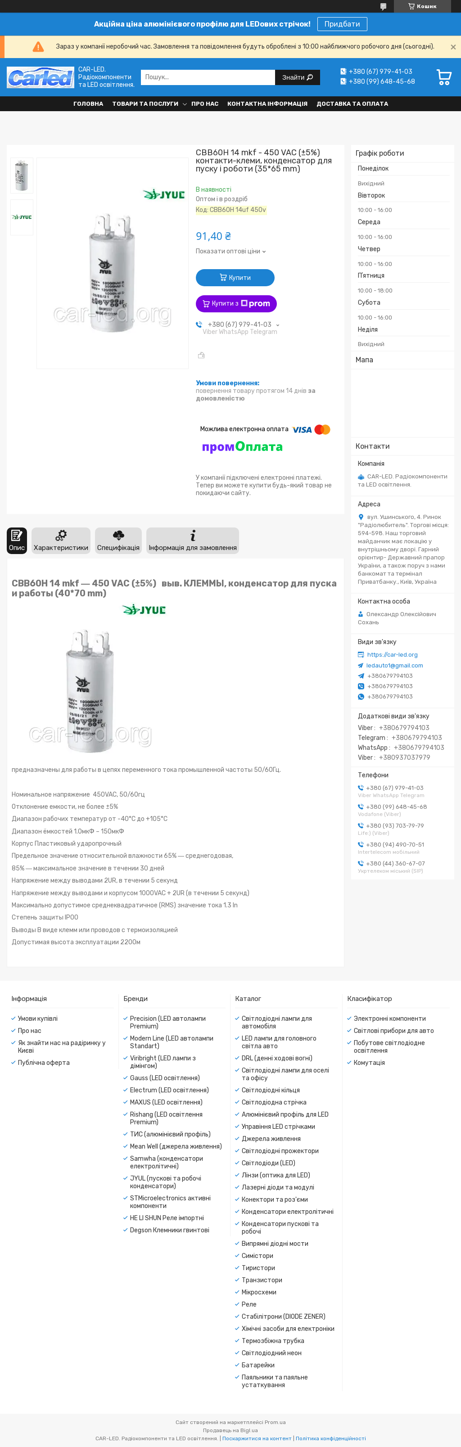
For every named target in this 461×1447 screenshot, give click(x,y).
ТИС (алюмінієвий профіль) (170, 1134)
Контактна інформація (267, 103)
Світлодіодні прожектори (280, 1151)
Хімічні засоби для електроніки (288, 1329)
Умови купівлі (38, 1019)
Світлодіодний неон (272, 1353)
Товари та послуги (145, 103)
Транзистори (262, 1280)
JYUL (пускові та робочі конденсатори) (165, 1182)
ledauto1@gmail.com (394, 665)
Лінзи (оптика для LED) (276, 1175)
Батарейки (258, 1365)
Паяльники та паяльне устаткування (275, 1381)
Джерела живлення (271, 1139)
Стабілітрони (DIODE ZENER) (283, 1317)
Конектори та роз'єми (275, 1200)
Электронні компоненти (390, 1019)
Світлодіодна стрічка (274, 1102)
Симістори (257, 1256)
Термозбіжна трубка (273, 1341)
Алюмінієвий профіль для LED (285, 1114)
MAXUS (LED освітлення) (166, 1102)
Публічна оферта (44, 1063)
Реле (249, 1304)
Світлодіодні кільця (271, 1090)
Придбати (342, 24)
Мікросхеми (259, 1292)
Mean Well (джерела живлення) (176, 1146)
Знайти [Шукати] (294, 77)
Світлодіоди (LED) (268, 1163)
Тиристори (258, 1268)
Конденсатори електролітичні (288, 1212)
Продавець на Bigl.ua (230, 1430)
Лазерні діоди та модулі (278, 1187)
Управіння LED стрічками (278, 1127)
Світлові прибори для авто (394, 1031)
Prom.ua (275, 1422)
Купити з (241, 304)
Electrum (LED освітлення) (169, 1090)
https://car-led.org (392, 654)
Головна (88, 103)
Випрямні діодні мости (275, 1244)
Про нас (204, 103)
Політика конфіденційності (331, 1438)
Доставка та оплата (352, 103)
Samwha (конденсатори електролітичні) (166, 1162)
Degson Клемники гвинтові (169, 1230)
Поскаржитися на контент (257, 1438)
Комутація (369, 1063)
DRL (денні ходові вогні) (277, 1058)
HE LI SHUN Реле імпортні (167, 1218)
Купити (240, 278)
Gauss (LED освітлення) (165, 1078)
